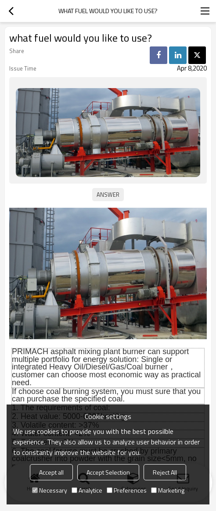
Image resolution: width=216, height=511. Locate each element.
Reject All (165, 472)
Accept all (51, 472)
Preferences (127, 490)
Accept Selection (108, 472)
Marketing (167, 490)
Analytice (87, 490)
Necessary (49, 490)
